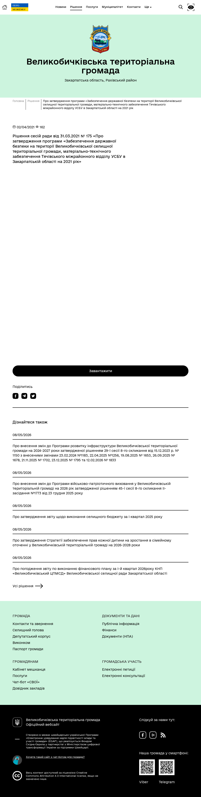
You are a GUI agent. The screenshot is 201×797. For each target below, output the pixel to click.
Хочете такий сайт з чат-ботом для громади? (55, 756)
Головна (18, 101)
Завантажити (100, 371)
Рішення (33, 101)
